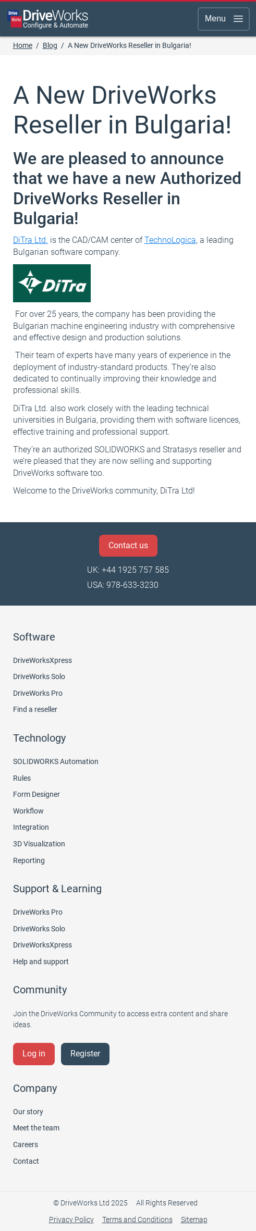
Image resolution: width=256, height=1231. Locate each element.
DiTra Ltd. (30, 240)
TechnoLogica (170, 240)
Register (85, 1053)
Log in (33, 1053)
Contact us (128, 545)
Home (22, 45)
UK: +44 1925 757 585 (128, 570)
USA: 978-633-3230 (123, 585)
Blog (50, 45)
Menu (225, 19)
